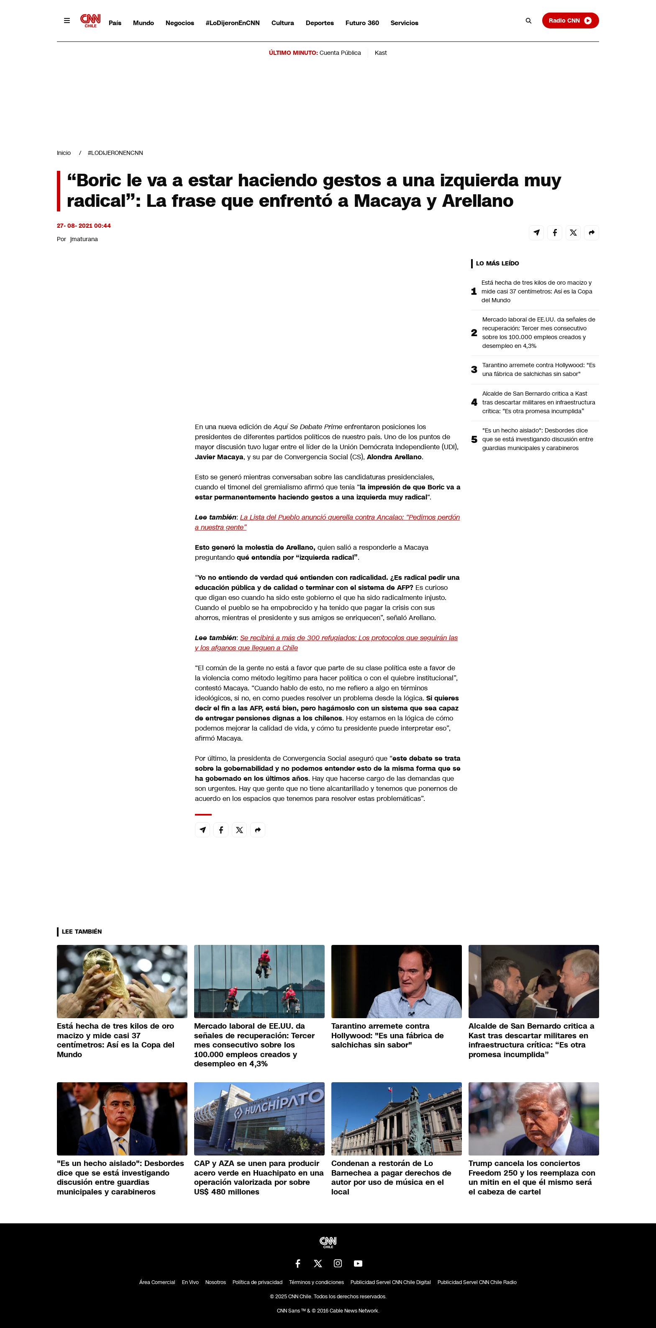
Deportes (320, 22)
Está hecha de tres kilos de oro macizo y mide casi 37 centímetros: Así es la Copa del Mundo (537, 291)
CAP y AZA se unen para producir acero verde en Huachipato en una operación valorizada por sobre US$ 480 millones (259, 1177)
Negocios (180, 22)
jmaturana (84, 239)
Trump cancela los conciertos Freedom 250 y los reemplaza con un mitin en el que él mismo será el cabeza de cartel (532, 1177)
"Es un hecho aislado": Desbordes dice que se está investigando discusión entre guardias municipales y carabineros (537, 439)
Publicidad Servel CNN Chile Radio (477, 1282)
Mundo (143, 22)
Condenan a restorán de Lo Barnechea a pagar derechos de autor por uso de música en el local (391, 1177)
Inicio (64, 153)
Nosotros (215, 1282)
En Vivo (190, 1282)
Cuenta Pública (340, 53)
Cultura (283, 22)
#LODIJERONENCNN (115, 153)
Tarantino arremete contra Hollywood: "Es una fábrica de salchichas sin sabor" (538, 369)
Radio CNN (570, 20)
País (115, 22)
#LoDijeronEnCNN (233, 22)
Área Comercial (157, 1282)
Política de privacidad (257, 1282)
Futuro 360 (362, 22)
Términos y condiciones (316, 1282)
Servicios (404, 22)
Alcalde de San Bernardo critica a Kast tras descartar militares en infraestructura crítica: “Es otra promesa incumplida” (538, 402)
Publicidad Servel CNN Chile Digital (391, 1282)
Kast (381, 53)
